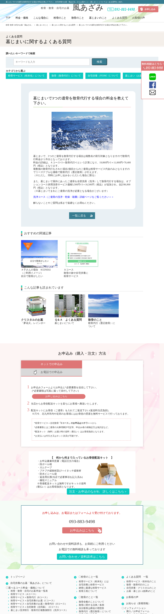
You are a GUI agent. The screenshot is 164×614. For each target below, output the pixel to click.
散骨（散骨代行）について (66, 75)
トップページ (17, 569)
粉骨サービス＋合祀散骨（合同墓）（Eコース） (35, 599)
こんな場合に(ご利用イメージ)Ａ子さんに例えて (36, 608)
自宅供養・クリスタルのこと (141, 580)
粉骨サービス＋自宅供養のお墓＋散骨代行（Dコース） (39, 596)
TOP (8, 17)
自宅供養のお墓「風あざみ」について (31, 575)
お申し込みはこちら (56, 388)
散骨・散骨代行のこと (137, 576)
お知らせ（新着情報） (138, 595)
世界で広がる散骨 (88, 606)
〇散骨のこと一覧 (88, 589)
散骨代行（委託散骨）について (95, 603)
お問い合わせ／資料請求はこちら (82, 548)
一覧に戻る (79, 215)
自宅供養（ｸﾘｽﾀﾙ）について (103, 75)
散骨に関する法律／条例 (91, 597)
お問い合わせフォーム (137, 609)
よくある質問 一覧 (137, 569)
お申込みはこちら (82, 522)
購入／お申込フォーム (137, 603)
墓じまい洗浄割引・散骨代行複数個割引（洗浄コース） (39, 602)
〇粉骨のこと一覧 (88, 569)
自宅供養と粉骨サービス (91, 576)
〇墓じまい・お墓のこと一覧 (94, 612)
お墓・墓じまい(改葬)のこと (140, 583)
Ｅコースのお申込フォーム (140, 606)
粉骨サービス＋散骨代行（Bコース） (30, 589)
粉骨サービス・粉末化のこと (141, 573)
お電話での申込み (113, 364)
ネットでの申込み (52, 364)
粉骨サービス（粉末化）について (26, 75)
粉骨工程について (88, 583)
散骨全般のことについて (91, 594)
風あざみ (72, 7)
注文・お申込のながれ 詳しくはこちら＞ (98, 483)
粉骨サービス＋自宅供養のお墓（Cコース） (33, 592)
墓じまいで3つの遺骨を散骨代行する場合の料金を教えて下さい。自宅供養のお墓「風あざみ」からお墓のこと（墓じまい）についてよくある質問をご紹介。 (65, 2)
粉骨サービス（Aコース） (24, 586)
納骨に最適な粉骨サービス (92, 580)
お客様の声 (138, 17)
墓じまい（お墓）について (139, 75)
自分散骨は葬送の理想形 (91, 600)
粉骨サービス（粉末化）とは (94, 573)
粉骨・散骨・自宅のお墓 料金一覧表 (29, 583)
